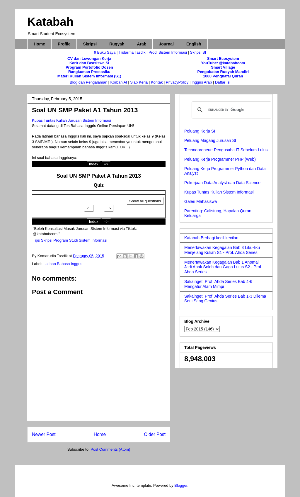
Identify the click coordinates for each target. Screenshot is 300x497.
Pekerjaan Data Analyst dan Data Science (222, 182)
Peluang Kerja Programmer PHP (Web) (220, 159)
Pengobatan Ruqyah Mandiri (223, 71)
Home (39, 44)
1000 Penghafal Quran (223, 76)
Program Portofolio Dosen (89, 67)
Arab (141, 44)
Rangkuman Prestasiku (89, 71)
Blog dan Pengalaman (88, 82)
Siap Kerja (139, 82)
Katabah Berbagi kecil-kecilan (211, 237)
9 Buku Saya (105, 52)
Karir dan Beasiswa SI (89, 63)
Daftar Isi (222, 82)
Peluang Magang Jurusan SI (210, 140)
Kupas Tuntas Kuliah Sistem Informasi (219, 192)
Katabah (50, 21)
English (193, 44)
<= (88, 208)
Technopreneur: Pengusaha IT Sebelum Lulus (226, 149)
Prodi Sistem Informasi (168, 52)
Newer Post (44, 434)
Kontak (157, 82)
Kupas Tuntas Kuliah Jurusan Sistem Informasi (71, 120)
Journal (166, 44)
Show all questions (145, 201)
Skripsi (90, 44)
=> (106, 164)
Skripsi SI (198, 52)
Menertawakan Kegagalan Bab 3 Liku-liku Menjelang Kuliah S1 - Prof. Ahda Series (222, 250)
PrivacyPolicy (178, 82)
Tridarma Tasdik (132, 52)
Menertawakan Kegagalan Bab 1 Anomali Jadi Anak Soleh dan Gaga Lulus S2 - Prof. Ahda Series (223, 267)
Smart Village (223, 67)
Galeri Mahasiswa (200, 201)
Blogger (180, 485)
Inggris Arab (202, 82)
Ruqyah (116, 44)
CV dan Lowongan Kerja (89, 58)
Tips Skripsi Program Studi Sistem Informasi (70, 240)
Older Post (155, 434)
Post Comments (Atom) (110, 449)
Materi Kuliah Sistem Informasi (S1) (89, 76)
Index (93, 164)
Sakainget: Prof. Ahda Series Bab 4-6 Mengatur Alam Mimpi (218, 284)
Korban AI (118, 82)
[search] (230, 109)
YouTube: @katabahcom (223, 63)
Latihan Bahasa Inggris (62, 264)
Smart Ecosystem (223, 58)
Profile (64, 44)
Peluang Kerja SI (199, 131)
